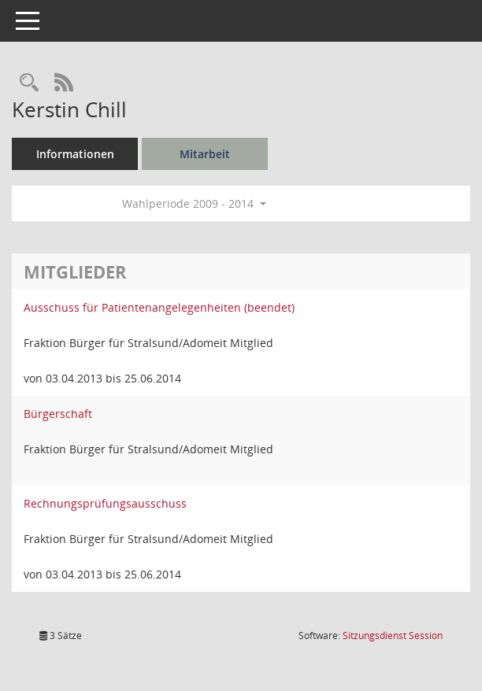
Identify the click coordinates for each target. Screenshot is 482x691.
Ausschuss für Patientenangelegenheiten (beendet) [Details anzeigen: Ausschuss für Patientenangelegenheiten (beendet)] (159, 307)
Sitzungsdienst (393, 635)
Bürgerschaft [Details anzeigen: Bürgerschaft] (58, 413)
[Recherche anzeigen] (29, 83)
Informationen (75, 153)
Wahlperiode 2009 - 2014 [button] (194, 203)
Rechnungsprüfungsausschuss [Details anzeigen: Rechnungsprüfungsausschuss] (105, 503)
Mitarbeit (205, 153)
